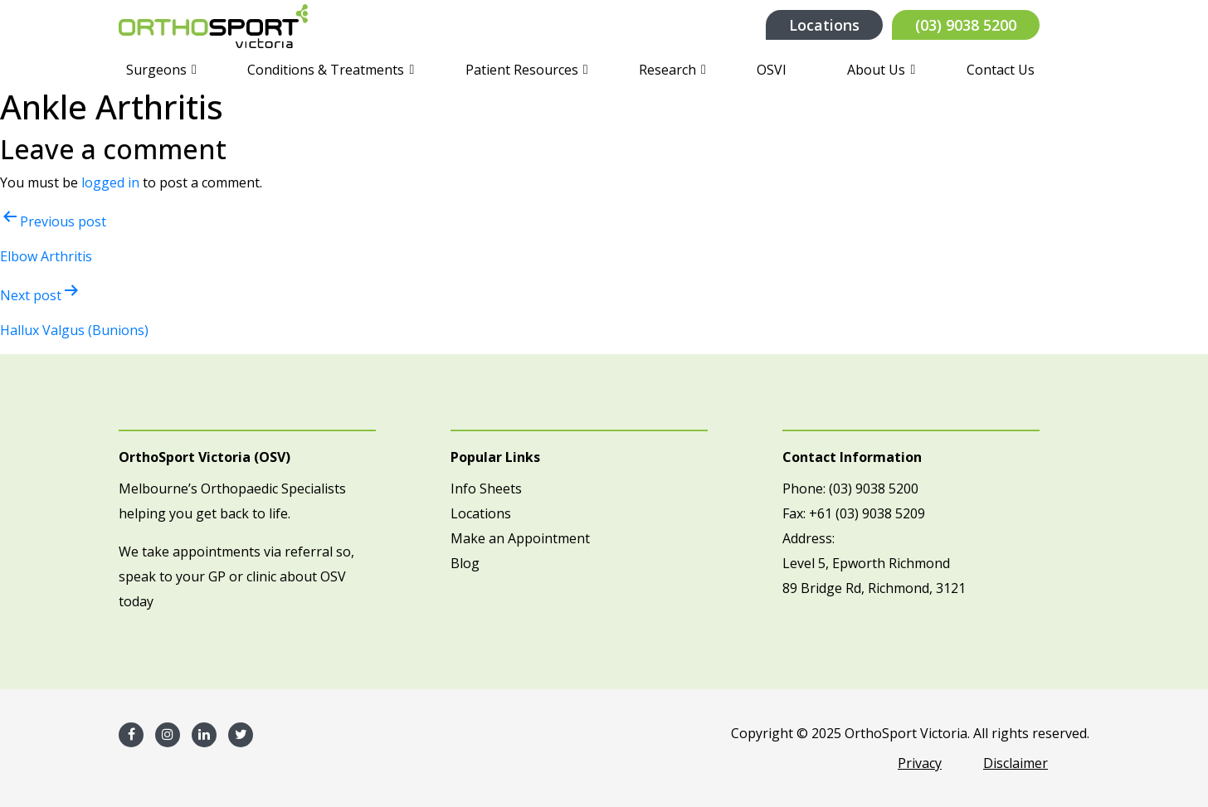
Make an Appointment (520, 538)
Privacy (920, 763)
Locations (824, 25)
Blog (465, 563)
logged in (110, 182)
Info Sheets (486, 488)
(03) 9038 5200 (965, 25)
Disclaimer (1015, 763)
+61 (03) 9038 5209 (867, 513)
